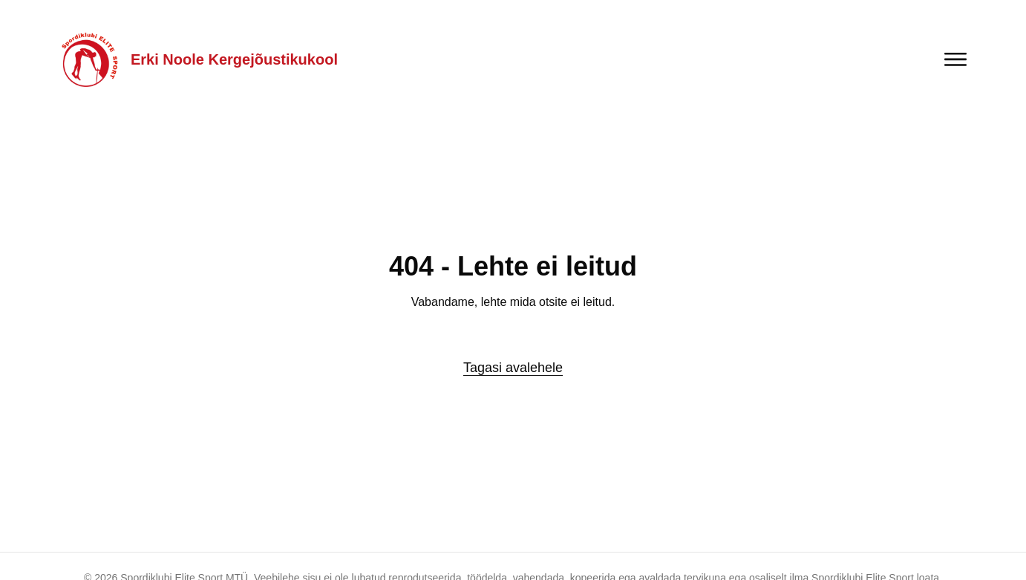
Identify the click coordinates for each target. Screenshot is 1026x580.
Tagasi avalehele (513, 367)
